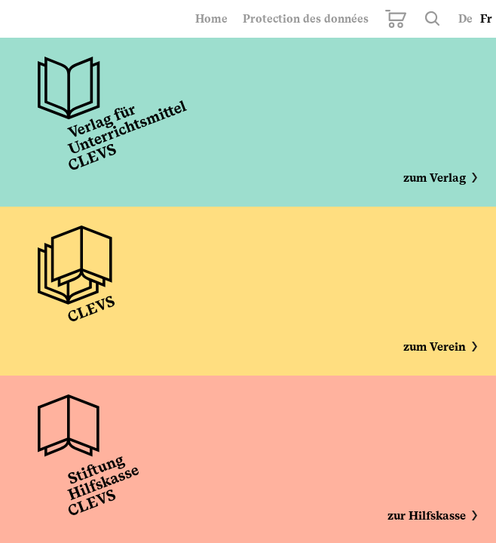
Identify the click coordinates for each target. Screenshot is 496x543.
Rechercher (432, 18)
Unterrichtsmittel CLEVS (112, 117)
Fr (486, 18)
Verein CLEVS (76, 285)
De (465, 18)
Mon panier (395, 19)
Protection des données (306, 18)
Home (211, 18)
